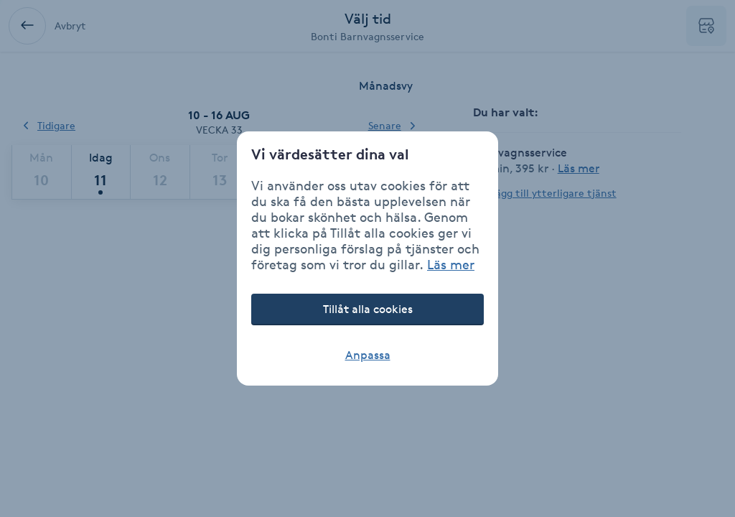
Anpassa (367, 355)
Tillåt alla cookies (368, 309)
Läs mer (450, 264)
